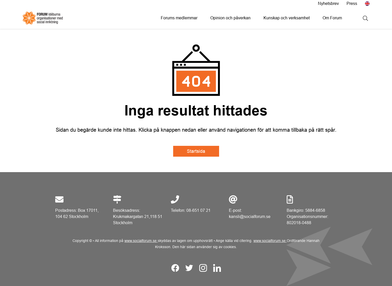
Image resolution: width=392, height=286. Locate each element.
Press (352, 3)
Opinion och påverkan (230, 18)
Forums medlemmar (179, 18)
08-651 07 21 (198, 210)
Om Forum (332, 18)
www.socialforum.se (141, 241)
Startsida (196, 151)
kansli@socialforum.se (249, 216)
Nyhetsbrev (328, 3)
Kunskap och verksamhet (286, 18)
